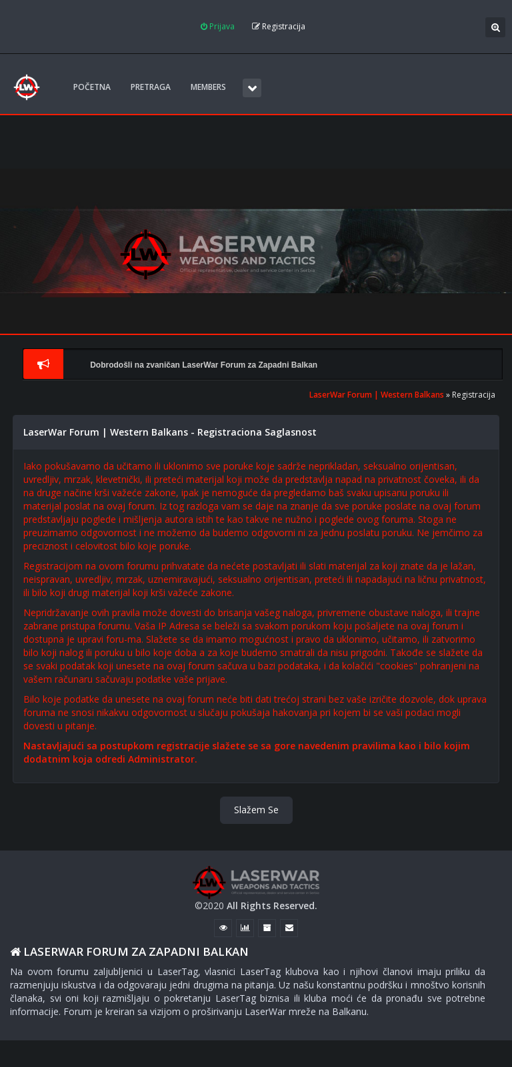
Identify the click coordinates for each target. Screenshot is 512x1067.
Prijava (218, 26)
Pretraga (151, 87)
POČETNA (92, 87)
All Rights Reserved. (272, 905)
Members (208, 87)
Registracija (278, 26)
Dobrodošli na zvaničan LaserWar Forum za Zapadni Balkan (203, 365)
